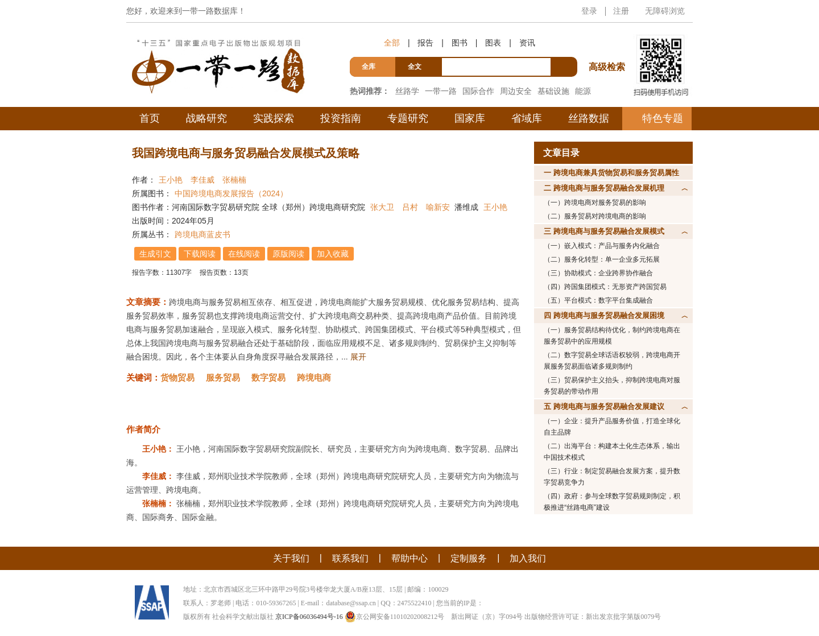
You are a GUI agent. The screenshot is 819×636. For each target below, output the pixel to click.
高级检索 (608, 46)
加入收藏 (333, 253)
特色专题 (662, 118)
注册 (621, 10)
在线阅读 (244, 253)
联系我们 (350, 558)
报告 (425, 42)
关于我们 (291, 558)
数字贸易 (268, 377)
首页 (149, 118)
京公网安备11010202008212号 (395, 616)
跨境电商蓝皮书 (202, 234)
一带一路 (441, 91)
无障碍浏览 (665, 10)
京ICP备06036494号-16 (309, 617)
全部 (392, 42)
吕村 (410, 207)
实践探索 (273, 118)
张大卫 (382, 207)
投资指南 (340, 118)
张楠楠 (234, 179)
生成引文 (155, 253)
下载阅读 (200, 253)
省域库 (526, 118)
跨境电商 (314, 377)
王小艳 (171, 179)
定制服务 (468, 558)
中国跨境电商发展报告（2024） (231, 193)
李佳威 (202, 179)
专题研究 (407, 118)
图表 (493, 42)
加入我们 (528, 558)
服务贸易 (223, 377)
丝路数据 (588, 118)
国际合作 (478, 91)
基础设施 (553, 91)
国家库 (469, 118)
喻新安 (438, 207)
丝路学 (407, 91)
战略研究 (206, 118)
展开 (358, 356)
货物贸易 (177, 377)
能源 (583, 91)
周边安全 (516, 91)
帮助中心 (409, 558)
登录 (589, 10)
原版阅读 (288, 253)
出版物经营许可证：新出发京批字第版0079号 (592, 617)
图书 (460, 42)
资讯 (527, 42)
